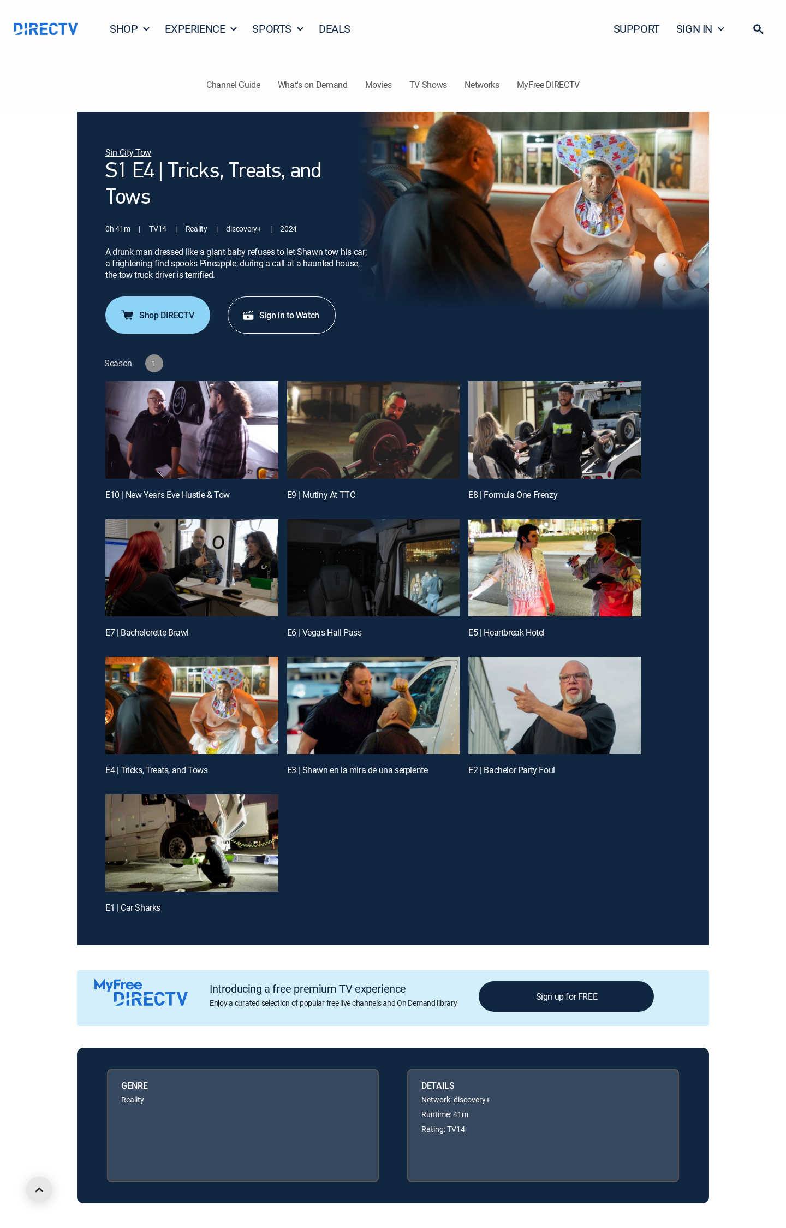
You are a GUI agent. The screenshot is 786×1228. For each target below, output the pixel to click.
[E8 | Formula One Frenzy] (554, 429)
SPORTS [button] (278, 28)
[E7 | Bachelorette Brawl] (191, 567)
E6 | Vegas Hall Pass (324, 632)
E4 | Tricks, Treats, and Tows (156, 770)
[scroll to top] (39, 1189)
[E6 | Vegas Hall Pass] (373, 567)
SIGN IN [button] (700, 28)
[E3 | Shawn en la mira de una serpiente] (373, 705)
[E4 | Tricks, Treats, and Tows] (191, 705)
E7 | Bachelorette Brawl (147, 632)
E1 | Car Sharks (132, 907)
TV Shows (428, 85)
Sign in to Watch (280, 315)
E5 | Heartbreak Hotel (506, 632)
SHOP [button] (130, 28)
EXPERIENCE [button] (201, 28)
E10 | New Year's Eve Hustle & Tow (167, 495)
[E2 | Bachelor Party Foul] (554, 705)
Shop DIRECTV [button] (157, 315)
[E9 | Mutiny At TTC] (373, 429)
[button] (758, 28)
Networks (482, 85)
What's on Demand (313, 85)
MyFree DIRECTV (548, 85)
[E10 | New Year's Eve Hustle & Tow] (191, 429)
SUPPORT (637, 28)
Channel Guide (233, 85)
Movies (378, 85)
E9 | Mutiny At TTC (321, 495)
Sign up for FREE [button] (567, 996)
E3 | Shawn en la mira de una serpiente (357, 770)
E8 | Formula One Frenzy (512, 495)
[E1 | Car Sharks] (191, 843)
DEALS (334, 28)
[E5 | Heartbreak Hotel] (554, 567)
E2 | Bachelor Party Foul (511, 770)
